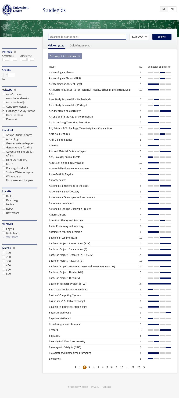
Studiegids (54, 10)
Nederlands (11, 233)
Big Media (54, 335)
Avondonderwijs (13, 102)
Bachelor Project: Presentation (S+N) (69, 243)
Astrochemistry (57, 180)
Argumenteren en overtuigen (65, 111)
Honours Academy (14, 160)
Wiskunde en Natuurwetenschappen (17, 178)
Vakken (56, 45)
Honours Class (12, 115)
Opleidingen (80, 45)
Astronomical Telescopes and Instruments (72, 197)
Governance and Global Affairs (17, 153)
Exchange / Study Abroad (18, 111)
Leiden (8, 204)
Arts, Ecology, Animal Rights (64, 157)
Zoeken (162, 36)
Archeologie (11, 139)
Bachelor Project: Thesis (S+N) (66, 272)
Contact (106, 387)
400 (6, 265)
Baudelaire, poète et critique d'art (68, 307)
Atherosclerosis (57, 214)
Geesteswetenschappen (18, 143)
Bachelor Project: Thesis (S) (64, 278)
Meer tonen (12, 237)
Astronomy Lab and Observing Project (70, 209)
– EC (8, 77)
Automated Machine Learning (65, 232)
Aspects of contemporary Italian (66, 163)
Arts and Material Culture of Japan (67, 151)
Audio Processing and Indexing (66, 226)
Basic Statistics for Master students (68, 289)
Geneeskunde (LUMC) (17, 147)
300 (6, 261)
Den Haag (10, 200)
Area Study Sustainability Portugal (68, 105)
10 (121, 367)
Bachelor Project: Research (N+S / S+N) (71, 255)
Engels (8, 229)
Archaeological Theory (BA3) (65, 78)
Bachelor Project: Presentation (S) (68, 249)
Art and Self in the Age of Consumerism (71, 116)
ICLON (8, 164)
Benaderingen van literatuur (64, 324)
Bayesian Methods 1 (60, 312)
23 (138, 367)
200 (6, 257)
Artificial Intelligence (60, 139)
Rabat (7, 208)
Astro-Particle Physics (61, 174)
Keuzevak (9, 119)
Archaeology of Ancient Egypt (65, 84)
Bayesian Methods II (60, 318)
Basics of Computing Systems (65, 295)
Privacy (95, 387)
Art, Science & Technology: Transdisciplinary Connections (80, 128)
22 (132, 367)
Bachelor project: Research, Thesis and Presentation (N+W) (82, 266)
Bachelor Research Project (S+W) (67, 284)
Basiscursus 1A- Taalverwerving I (67, 301)
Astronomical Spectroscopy (64, 191)
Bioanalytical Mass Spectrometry (67, 341)
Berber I (53, 330)
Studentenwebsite (78, 387)
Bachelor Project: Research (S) (66, 260)
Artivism (53, 145)
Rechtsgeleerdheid (15, 168)
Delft (7, 196)
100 (6, 253)
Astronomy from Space (61, 203)
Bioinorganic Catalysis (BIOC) (65, 347)
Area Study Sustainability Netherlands (70, 99)
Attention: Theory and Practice (66, 220)
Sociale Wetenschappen (18, 172)
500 (6, 269)
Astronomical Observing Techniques (68, 186)
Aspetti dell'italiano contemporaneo (69, 168)
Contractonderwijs (15, 106)
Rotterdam (10, 213)
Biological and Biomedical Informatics (70, 353)
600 (6, 274)
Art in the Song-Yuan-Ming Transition (69, 122)
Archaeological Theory (61, 72)
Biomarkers (55, 358)
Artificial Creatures (59, 134)
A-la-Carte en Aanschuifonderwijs (15, 96)
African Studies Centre (17, 135)
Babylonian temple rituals (63, 237)
